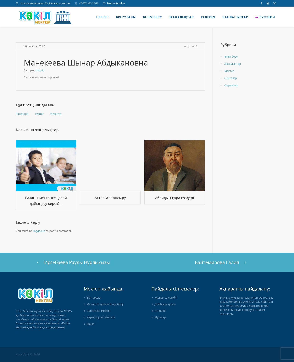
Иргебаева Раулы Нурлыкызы (77, 262)
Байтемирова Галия (217, 262)
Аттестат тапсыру (110, 197)
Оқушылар (231, 85)
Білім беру (231, 56)
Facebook (22, 114)
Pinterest (55, 114)
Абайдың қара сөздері (174, 197)
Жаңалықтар (232, 64)
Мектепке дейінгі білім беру (105, 304)
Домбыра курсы (165, 304)
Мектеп (229, 71)
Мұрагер (160, 317)
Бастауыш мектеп (98, 311)
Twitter (39, 114)
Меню (91, 324)
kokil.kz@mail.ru (116, 3)
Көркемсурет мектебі (101, 317)
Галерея (160, 311)
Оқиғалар (230, 78)
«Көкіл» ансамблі (165, 298)
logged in (39, 231)
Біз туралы (94, 298)
